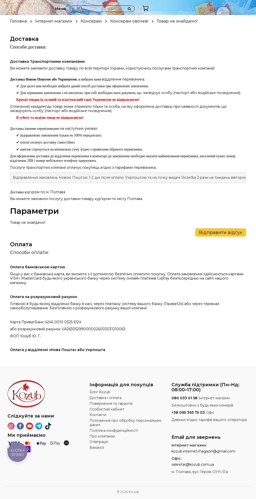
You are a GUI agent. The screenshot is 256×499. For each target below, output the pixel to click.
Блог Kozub (100, 392)
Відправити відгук (220, 232)
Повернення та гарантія (111, 403)
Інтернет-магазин (53, 21)
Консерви (91, 21)
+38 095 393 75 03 (188, 412)
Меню (60, 8)
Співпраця (99, 442)
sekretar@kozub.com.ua (193, 464)
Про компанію (102, 436)
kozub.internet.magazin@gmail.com (203, 451)
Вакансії (97, 447)
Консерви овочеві (129, 21)
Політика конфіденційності (114, 430)
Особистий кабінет (107, 409)
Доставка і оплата (106, 398)
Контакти (98, 414)
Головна (18, 21)
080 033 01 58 (185, 398)
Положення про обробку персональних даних (125, 422)
